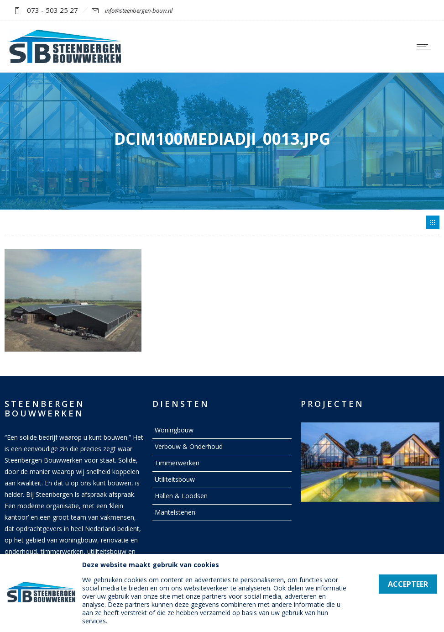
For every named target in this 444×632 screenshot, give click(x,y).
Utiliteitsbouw (175, 479)
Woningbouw (174, 430)
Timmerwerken (177, 462)
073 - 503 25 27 (52, 10)
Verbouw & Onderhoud (189, 446)
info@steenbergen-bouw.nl (138, 10)
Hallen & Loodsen (181, 495)
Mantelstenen (175, 512)
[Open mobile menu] (426, 46)
